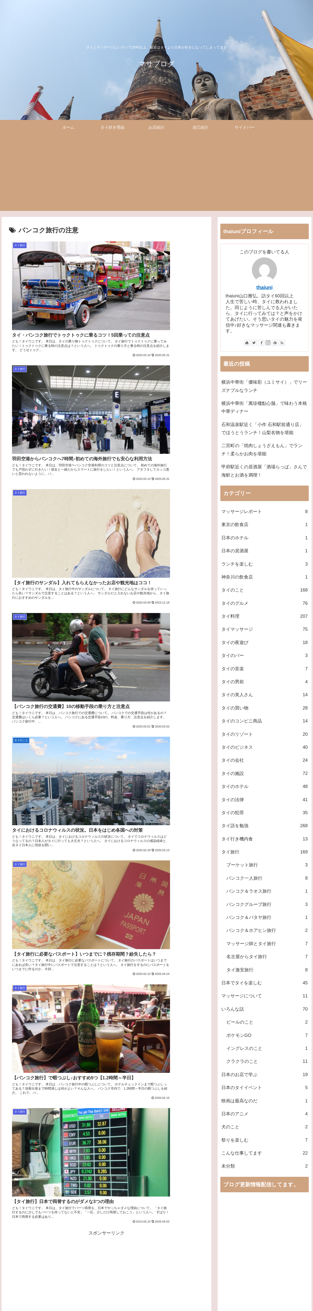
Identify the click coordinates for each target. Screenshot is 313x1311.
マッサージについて (264, 996)
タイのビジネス (264, 747)
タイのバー (264, 655)
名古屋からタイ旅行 (267, 957)
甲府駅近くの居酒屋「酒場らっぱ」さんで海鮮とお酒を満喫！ (264, 470)
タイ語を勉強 (264, 826)
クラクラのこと (267, 1061)
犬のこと (264, 1127)
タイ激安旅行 (267, 970)
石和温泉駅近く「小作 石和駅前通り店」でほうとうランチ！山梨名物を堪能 (262, 428)
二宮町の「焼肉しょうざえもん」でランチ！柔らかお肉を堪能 (261, 449)
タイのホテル (264, 786)
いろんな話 (264, 1009)
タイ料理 (264, 616)
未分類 (264, 1166)
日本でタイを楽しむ (264, 983)
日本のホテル (264, 538)
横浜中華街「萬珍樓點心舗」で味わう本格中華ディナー (264, 407)
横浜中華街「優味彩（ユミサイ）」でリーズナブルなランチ (264, 386)
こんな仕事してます (264, 1153)
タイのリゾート (264, 734)
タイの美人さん (264, 695)
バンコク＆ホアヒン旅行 (267, 930)
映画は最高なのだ (264, 1101)
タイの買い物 (264, 708)
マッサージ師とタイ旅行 (267, 944)
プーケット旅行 (267, 865)
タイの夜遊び (264, 643)
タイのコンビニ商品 (264, 721)
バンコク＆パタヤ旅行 (267, 917)
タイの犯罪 (264, 813)
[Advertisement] (156, 176)
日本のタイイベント (264, 1088)
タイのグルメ (264, 603)
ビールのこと (267, 1022)
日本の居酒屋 (264, 551)
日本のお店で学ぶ (264, 1075)
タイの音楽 (264, 669)
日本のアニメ (264, 1114)
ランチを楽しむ (264, 564)
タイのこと (264, 590)
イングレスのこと (267, 1048)
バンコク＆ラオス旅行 (267, 891)
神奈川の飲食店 (264, 577)
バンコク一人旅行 (267, 878)
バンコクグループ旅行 (267, 904)
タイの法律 (264, 800)
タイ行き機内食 (264, 839)
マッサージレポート (264, 512)
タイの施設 (264, 773)
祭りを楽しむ (264, 1140)
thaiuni (264, 287)
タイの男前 (264, 682)
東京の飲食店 (264, 525)
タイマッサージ (264, 629)
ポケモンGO (267, 1035)
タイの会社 (264, 760)
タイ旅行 (264, 852)
